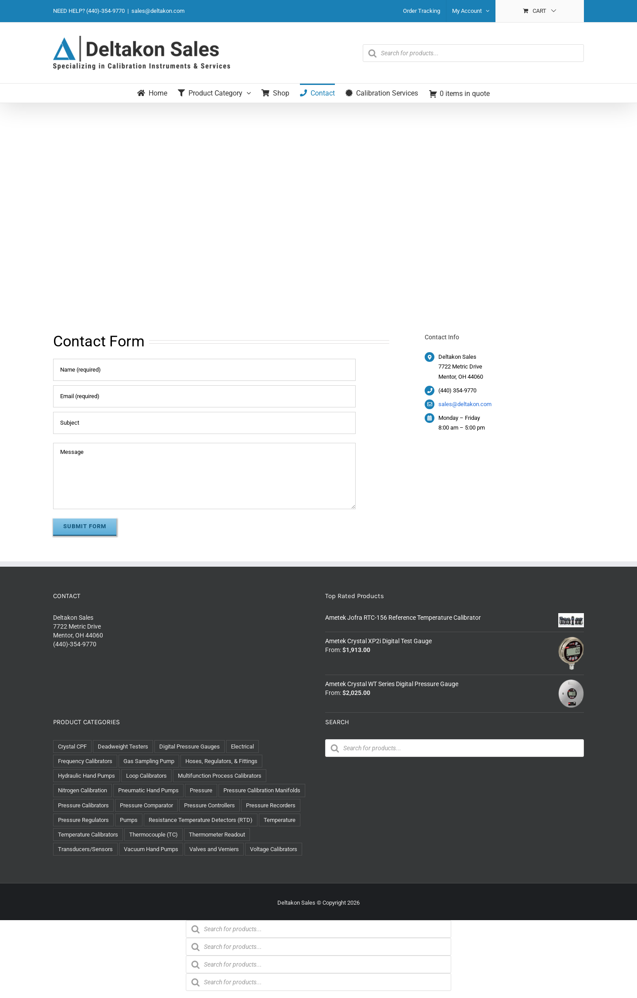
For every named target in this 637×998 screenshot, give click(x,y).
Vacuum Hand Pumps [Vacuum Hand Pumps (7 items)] (151, 849)
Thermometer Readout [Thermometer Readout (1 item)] (217, 834)
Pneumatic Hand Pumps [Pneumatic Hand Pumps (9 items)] (148, 790)
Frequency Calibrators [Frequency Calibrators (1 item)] (85, 761)
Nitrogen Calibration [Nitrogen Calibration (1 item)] (82, 790)
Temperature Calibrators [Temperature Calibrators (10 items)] (88, 834)
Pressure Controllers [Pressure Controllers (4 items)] (209, 805)
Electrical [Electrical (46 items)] (242, 746)
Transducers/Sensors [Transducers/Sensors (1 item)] (85, 849)
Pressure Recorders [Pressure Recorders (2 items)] (270, 805)
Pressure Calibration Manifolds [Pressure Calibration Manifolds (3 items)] (261, 790)
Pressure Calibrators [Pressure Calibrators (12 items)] (83, 805)
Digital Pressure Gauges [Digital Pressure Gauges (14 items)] (189, 746)
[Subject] (204, 423)
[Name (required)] (204, 370)
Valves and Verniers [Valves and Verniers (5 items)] (214, 849)
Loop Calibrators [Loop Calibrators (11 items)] (146, 775)
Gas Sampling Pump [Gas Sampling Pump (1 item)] (148, 761)
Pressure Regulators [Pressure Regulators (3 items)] (83, 820)
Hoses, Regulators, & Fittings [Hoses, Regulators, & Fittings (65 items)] (221, 761)
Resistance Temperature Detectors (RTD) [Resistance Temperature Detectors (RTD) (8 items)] (201, 820)
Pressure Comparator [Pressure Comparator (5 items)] (146, 805)
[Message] (204, 476)
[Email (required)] (204, 396)
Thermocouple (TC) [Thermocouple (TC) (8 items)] (153, 834)
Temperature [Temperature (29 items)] (279, 820)
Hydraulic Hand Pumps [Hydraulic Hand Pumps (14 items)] (86, 775)
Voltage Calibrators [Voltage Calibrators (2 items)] (273, 849)
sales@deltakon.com (157, 11)
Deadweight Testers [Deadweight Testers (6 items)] (123, 746)
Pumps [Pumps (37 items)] (129, 820)
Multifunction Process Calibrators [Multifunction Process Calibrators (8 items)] (219, 775)
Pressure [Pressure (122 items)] (201, 790)
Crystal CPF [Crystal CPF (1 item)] (72, 746)
